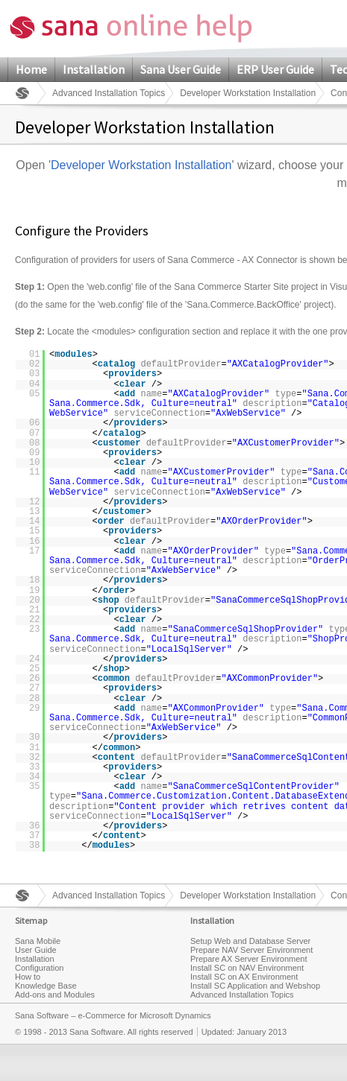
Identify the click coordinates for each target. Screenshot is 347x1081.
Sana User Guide (180, 69)
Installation (94, 69)
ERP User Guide (275, 69)
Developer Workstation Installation (248, 93)
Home (31, 69)
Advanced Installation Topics (108, 93)
